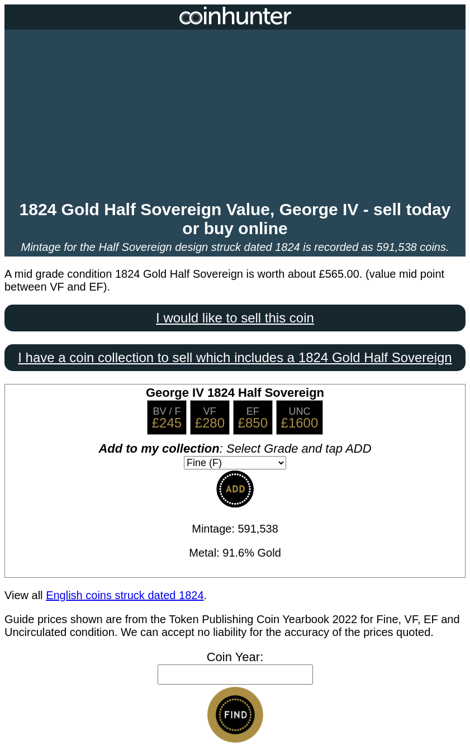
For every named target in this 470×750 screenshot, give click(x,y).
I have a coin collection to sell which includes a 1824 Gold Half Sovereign (235, 357)
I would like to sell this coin (235, 317)
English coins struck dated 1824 (124, 595)
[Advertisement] (235, 116)
